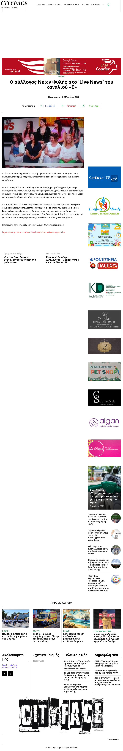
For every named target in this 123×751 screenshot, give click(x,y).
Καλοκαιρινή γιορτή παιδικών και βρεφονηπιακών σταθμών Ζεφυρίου (73, 637)
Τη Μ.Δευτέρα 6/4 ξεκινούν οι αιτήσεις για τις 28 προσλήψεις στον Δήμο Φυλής (75, 687)
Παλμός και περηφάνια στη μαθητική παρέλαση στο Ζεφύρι (15, 636)
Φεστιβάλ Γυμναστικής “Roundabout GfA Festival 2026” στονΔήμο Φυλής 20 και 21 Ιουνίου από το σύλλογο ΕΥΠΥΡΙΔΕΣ (98, 583)
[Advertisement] (61, 29)
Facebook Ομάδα (9, 667)
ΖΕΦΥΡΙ (62, 76)
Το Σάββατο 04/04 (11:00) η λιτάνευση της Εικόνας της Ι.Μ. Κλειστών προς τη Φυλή (98, 519)
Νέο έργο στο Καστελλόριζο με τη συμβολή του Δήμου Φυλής (98, 550)
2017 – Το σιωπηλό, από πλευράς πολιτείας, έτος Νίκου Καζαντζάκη (106, 663)
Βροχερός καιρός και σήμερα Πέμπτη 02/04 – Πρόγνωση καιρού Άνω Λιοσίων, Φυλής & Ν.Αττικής (98, 565)
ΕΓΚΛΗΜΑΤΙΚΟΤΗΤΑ (102, 631)
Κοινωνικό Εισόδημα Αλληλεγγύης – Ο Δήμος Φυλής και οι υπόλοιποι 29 (62, 260)
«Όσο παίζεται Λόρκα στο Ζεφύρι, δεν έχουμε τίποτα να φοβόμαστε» (20, 260)
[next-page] (115, 471)
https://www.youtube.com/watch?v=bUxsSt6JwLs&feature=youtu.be (33, 232)
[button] (108, 5)
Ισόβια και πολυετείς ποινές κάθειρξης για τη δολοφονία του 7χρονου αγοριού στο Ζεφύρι (106, 637)
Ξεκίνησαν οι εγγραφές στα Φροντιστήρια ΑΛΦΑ (107, 671)
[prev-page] (109, 471)
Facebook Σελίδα (9, 665)
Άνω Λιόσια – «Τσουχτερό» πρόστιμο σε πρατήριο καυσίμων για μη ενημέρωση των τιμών (104, 496)
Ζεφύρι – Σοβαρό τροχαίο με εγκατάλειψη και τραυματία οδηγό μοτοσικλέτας (46, 637)
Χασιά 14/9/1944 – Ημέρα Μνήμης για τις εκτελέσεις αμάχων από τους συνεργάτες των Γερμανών (108, 680)
